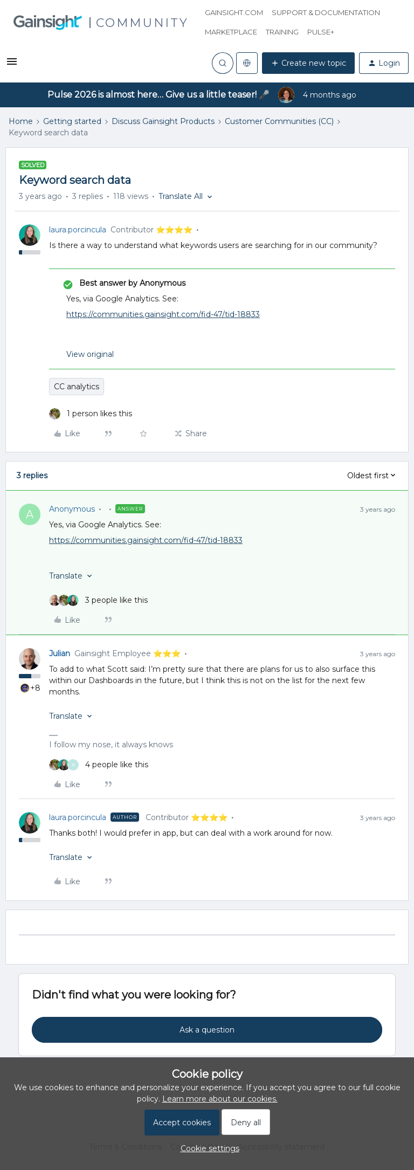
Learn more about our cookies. (220, 1099)
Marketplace (231, 31)
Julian (59, 653)
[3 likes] (98, 600)
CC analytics (76, 386)
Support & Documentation (326, 12)
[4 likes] (98, 764)
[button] (11, 65)
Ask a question (207, 1030)
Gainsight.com (234, 12)
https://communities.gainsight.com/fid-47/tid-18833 (163, 314)
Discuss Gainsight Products (163, 121)
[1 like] (90, 413)
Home (21, 121)
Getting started (72, 121)
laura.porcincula (77, 230)
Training (282, 31)
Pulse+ (320, 31)
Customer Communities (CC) (279, 121)
